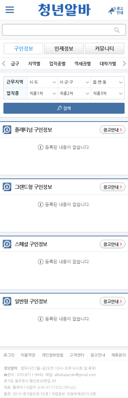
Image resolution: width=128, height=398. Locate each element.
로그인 (8, 355)
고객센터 (77, 355)
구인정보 (23, 48)
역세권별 (82, 63)
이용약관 (28, 355)
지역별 (34, 63)
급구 (15, 63)
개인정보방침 (52, 355)
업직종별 (57, 63)
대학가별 (108, 63)
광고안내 (97, 355)
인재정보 (63, 48)
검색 (64, 108)
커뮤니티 (104, 48)
